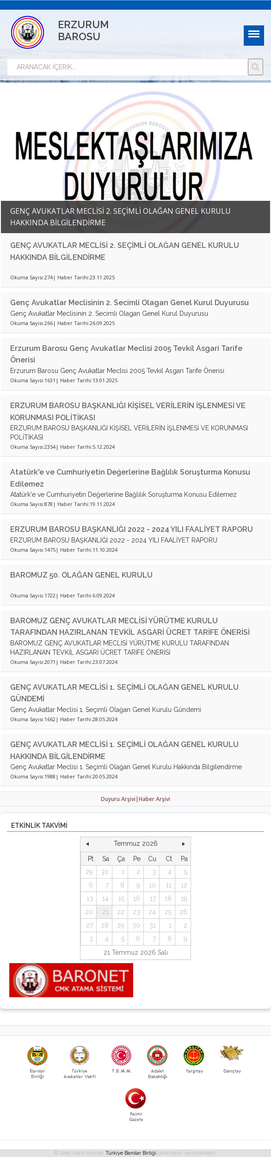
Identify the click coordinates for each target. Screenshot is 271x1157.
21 (105, 912)
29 (89, 871)
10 (152, 885)
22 (120, 912)
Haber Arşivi (154, 799)
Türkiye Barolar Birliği (130, 1153)
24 (152, 912)
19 (184, 898)
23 (136, 912)
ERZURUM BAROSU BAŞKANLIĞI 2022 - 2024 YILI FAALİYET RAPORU (131, 529)
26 (183, 912)
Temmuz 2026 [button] (136, 843)
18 (168, 898)
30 (105, 871)
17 (153, 898)
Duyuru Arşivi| (120, 799)
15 (121, 898)
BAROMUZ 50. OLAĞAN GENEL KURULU (81, 575)
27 (89, 925)
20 (89, 912)
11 (169, 885)
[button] (87, 844)
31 (152, 925)
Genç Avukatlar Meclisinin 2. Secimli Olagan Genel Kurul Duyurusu (129, 302)
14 (105, 898)
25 (168, 912)
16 (136, 898)
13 (89, 898)
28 (105, 925)
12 (184, 885)
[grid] (135, 899)
